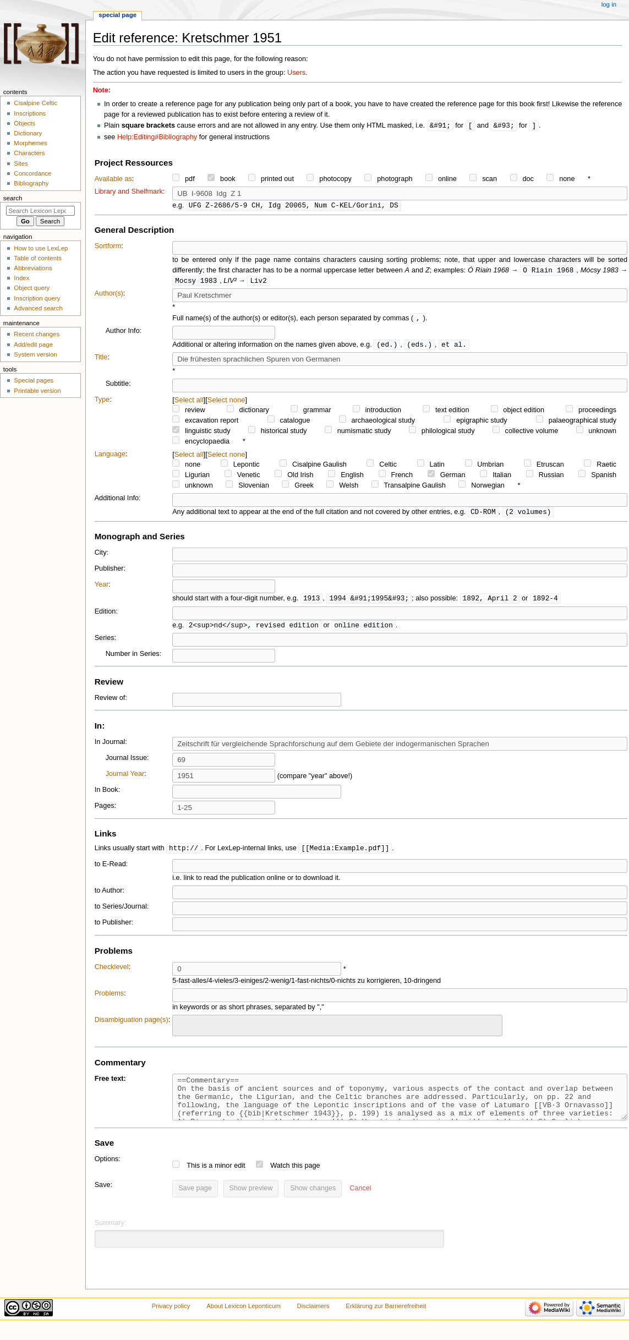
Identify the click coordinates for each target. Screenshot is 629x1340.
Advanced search (38, 308)
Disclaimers (313, 1319)
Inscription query (37, 298)
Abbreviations (33, 268)
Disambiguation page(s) (131, 1025)
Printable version (37, 390)
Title (101, 360)
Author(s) (109, 295)
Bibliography (31, 183)
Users (296, 72)
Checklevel (112, 972)
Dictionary (28, 133)
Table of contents (38, 258)
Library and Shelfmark (129, 192)
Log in (608, 4)
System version (35, 354)
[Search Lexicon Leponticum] (40, 211)
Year (102, 588)
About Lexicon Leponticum (243, 1319)
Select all (189, 403)
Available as (113, 179)
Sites (21, 163)
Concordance (32, 173)
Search (13, 198)
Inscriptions (30, 113)
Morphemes (30, 143)
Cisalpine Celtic (35, 103)
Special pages (33, 380)
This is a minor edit (216, 1179)
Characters (29, 153)
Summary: (111, 1236)
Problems (109, 999)
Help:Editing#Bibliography (157, 137)
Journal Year (125, 779)
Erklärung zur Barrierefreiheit (386, 1319)
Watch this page (295, 1179)
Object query (32, 288)
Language (110, 457)
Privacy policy (171, 1319)
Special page (117, 15)
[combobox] (337, 1031)
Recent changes (36, 334)
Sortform (108, 247)
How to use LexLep (41, 248)
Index (21, 278)
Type (102, 403)
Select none (226, 403)
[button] (360, 1202)
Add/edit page (33, 344)
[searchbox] (182, 1029)
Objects (24, 123)
